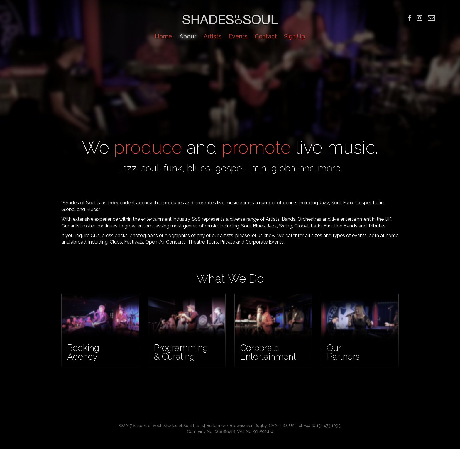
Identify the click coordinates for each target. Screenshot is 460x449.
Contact (266, 36)
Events (238, 36)
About (188, 36)
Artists (212, 36)
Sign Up (294, 36)
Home (163, 36)
